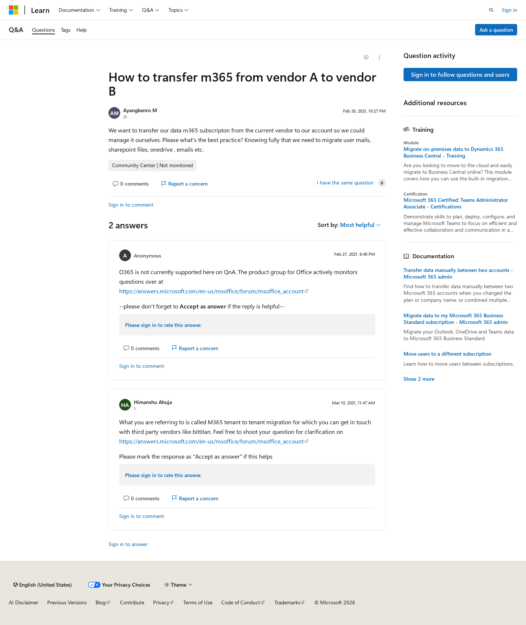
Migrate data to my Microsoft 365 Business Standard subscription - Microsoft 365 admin (456, 318)
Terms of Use (197, 602)
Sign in (509, 9)
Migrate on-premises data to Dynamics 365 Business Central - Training (453, 152)
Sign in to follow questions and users (460, 74)
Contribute (132, 602)
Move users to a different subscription (447, 354)
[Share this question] (379, 57)
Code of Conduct (240, 602)
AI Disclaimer (23, 602)
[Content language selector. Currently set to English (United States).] (42, 585)
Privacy (161, 602)
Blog (100, 602)
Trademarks (287, 602)
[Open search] (491, 10)
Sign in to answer (128, 544)
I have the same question (345, 183)
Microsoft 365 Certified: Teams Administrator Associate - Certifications (456, 203)
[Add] (366, 57)
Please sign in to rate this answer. (163, 324)
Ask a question (496, 29)
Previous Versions (67, 602)
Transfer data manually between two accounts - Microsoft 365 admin (458, 273)
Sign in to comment (130, 204)
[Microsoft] (13, 10)
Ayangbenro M (140, 110)
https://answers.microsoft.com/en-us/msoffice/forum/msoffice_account (211, 291)
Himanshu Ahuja (153, 401)
